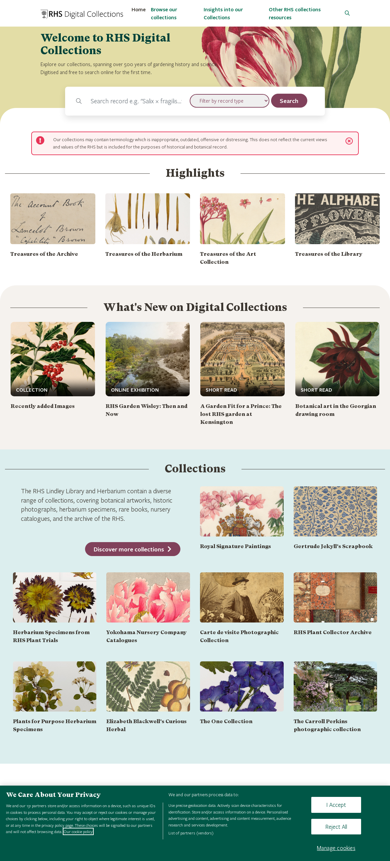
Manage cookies (336, 848)
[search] (289, 101)
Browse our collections (164, 13)
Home (139, 9)
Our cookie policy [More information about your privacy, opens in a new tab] (78, 831)
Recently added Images (43, 406)
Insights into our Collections (223, 13)
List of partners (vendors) (191, 832)
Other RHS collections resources (295, 13)
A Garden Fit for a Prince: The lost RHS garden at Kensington (241, 414)
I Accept (336, 805)
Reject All (336, 826)
